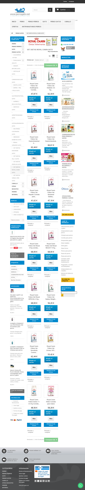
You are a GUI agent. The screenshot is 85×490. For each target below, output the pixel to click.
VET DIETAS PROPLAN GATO (16, 163)
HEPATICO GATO (15, 108)
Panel (53, 56)
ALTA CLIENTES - (67, 86)
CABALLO (68, 22)
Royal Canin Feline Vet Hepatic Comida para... (34, 193)
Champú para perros (67, 240)
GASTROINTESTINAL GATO (18, 97)
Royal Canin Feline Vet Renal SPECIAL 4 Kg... (34, 297)
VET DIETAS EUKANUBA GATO (16, 150)
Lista (57, 56)
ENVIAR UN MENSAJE (69, 48)
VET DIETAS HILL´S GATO (16, 157)
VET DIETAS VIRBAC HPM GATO (16, 178)
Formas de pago (17, 410)
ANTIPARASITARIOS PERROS (31, 27)
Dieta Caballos (65, 247)
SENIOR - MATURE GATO (16, 67)
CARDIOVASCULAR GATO (17, 81)
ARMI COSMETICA (18, 214)
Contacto (71, 1)
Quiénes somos (17, 408)
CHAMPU (13, 266)
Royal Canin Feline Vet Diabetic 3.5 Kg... (51, 87)
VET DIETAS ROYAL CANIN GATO (16, 169)
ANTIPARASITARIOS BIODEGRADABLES (68, 112)
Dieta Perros (64, 253)
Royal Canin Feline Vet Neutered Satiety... (51, 193)
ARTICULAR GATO (16, 73)
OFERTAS (15, 27)
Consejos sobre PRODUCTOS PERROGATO (65, 265)
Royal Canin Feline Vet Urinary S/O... (51, 348)
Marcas (14, 200)
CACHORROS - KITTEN (16, 56)
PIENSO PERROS (33, 22)
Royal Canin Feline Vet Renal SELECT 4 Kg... (51, 246)
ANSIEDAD (14, 269)
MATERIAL (15, 194)
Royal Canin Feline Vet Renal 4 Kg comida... (34, 246)
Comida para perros (66, 242)
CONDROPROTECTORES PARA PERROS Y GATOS (69, 140)
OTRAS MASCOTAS (15, 188)
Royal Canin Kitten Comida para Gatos (51, 402)
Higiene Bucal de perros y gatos (67, 170)
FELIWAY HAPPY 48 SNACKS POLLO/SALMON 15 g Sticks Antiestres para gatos (17, 298)
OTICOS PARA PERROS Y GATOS (67, 201)
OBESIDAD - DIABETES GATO (16, 138)
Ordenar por (30, 60)
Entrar (65, 1)
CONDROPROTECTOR (17, 274)
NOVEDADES (15, 286)
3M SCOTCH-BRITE (18, 204)
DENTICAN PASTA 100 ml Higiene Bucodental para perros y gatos (17, 238)
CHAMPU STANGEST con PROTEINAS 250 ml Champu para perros (17, 326)
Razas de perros (65, 258)
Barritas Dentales (16, 280)
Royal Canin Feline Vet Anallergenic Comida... (34, 87)
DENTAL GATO (17, 85)
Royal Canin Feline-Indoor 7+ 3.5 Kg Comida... (34, 402)
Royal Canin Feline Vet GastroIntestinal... (51, 139)
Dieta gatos (64, 250)
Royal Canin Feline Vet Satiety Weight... (50, 297)
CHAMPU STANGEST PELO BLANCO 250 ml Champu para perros (17, 348)
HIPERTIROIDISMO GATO (17, 116)
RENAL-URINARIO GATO (16, 144)
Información (15, 398)
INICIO (14, 22)
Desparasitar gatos (66, 245)
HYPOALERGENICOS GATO (18, 125)
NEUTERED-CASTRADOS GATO (16, 131)
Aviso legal (16, 405)
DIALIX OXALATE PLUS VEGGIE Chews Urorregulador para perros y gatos (17, 373)
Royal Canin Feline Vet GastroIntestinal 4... (34, 140)
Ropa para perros (66, 261)
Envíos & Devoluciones (25, 471)
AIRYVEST (16, 206)
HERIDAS (13, 272)
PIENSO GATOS (55, 22)
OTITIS (13, 277)
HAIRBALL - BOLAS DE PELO (16, 103)
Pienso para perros (66, 255)
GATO (45, 22)
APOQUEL (16, 212)
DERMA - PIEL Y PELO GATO (16, 89)
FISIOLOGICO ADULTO (16, 62)
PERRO (22, 22)
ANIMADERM (17, 209)
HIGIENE (14, 191)
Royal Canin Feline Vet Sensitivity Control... (34, 349)
